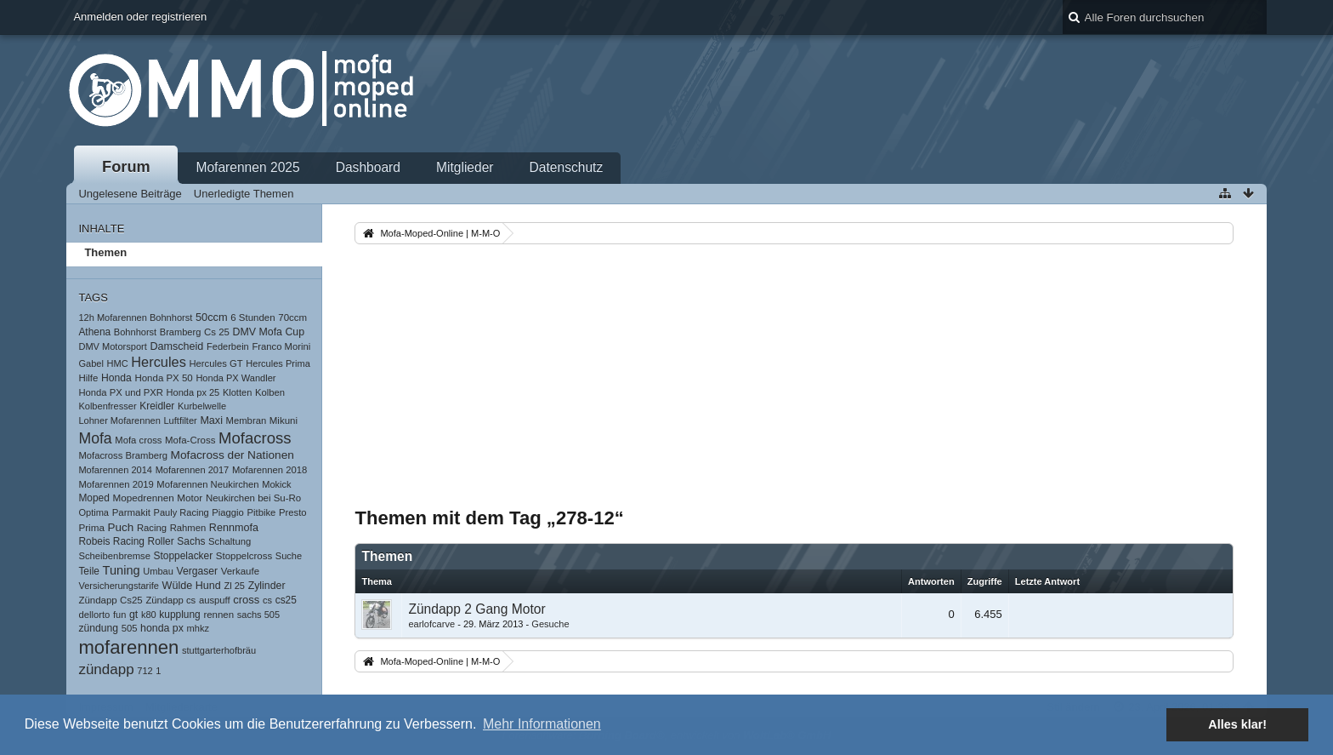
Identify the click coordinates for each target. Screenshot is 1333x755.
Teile (88, 571)
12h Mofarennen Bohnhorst (135, 317)
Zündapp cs (170, 600)
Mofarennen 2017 (193, 470)
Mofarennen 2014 (115, 470)
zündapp (105, 669)
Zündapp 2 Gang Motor (476, 609)
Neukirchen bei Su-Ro (253, 498)
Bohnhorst (135, 332)
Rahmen (188, 528)
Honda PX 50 (163, 378)
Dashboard (368, 167)
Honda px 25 (193, 392)
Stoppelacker (183, 556)
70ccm (292, 317)
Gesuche (550, 624)
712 (144, 671)
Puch (121, 527)
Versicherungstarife (118, 586)
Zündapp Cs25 (110, 600)
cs (267, 600)
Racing (152, 528)
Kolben (270, 392)
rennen (218, 614)
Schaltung (229, 541)
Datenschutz (567, 167)
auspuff (214, 600)
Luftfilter (179, 420)
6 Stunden (252, 317)
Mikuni (283, 420)
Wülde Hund (191, 586)
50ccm (212, 317)
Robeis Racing (111, 541)
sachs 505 (258, 614)
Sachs (191, 541)
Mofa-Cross (190, 440)
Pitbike (261, 512)
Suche (288, 556)
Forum (126, 166)
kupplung (179, 615)
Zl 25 (234, 586)
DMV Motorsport (112, 346)
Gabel (90, 363)
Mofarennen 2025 (247, 167)
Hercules (158, 361)
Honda (116, 378)
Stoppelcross (244, 556)
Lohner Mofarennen (119, 420)
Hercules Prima (278, 363)
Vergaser (197, 571)
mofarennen (128, 647)
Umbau (158, 571)
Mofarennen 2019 (115, 484)
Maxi (211, 420)
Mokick (276, 484)
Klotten (237, 392)
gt (133, 615)
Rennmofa (233, 528)
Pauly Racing (181, 512)
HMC (117, 363)
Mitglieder (465, 167)
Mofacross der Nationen (232, 455)
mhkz (198, 628)
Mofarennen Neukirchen (207, 484)
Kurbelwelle (202, 406)
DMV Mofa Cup (268, 332)
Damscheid (176, 346)
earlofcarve (431, 624)
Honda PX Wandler (235, 378)
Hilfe (88, 378)
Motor (189, 497)
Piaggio (228, 512)
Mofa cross (138, 440)
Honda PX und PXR (120, 392)
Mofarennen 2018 (269, 470)
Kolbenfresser (107, 406)
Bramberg (180, 332)
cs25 (286, 600)
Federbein (228, 346)
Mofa (94, 438)
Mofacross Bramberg (122, 455)
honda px (162, 628)
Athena (94, 332)
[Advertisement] (794, 375)
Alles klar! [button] (1237, 724)
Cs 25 (217, 332)
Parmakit (131, 512)
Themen (105, 252)
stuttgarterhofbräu (219, 650)
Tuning (121, 570)
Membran (246, 420)
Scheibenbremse (114, 556)
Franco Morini (281, 346)
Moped (93, 498)
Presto (293, 512)
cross (246, 599)
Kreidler (156, 406)
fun (119, 614)
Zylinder (267, 586)
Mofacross (255, 438)
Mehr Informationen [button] (542, 724)
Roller (161, 541)
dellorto (94, 614)
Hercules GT (215, 363)
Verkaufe (240, 571)
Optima (93, 512)
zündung (98, 628)
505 (130, 628)
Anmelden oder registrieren (140, 16)
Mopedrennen (142, 497)
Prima (91, 527)
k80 (148, 614)
